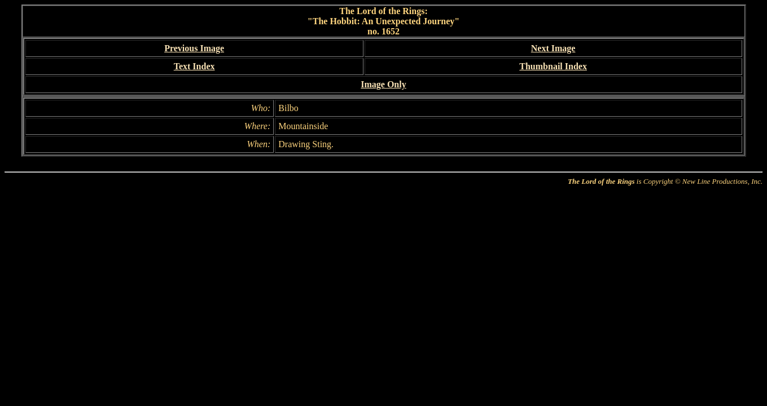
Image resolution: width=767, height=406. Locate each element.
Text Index (194, 66)
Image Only (383, 84)
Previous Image (194, 48)
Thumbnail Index (553, 66)
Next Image (553, 48)
